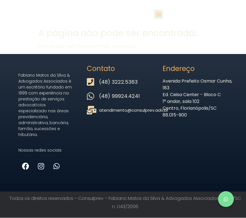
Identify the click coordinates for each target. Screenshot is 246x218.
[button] (158, 14)
